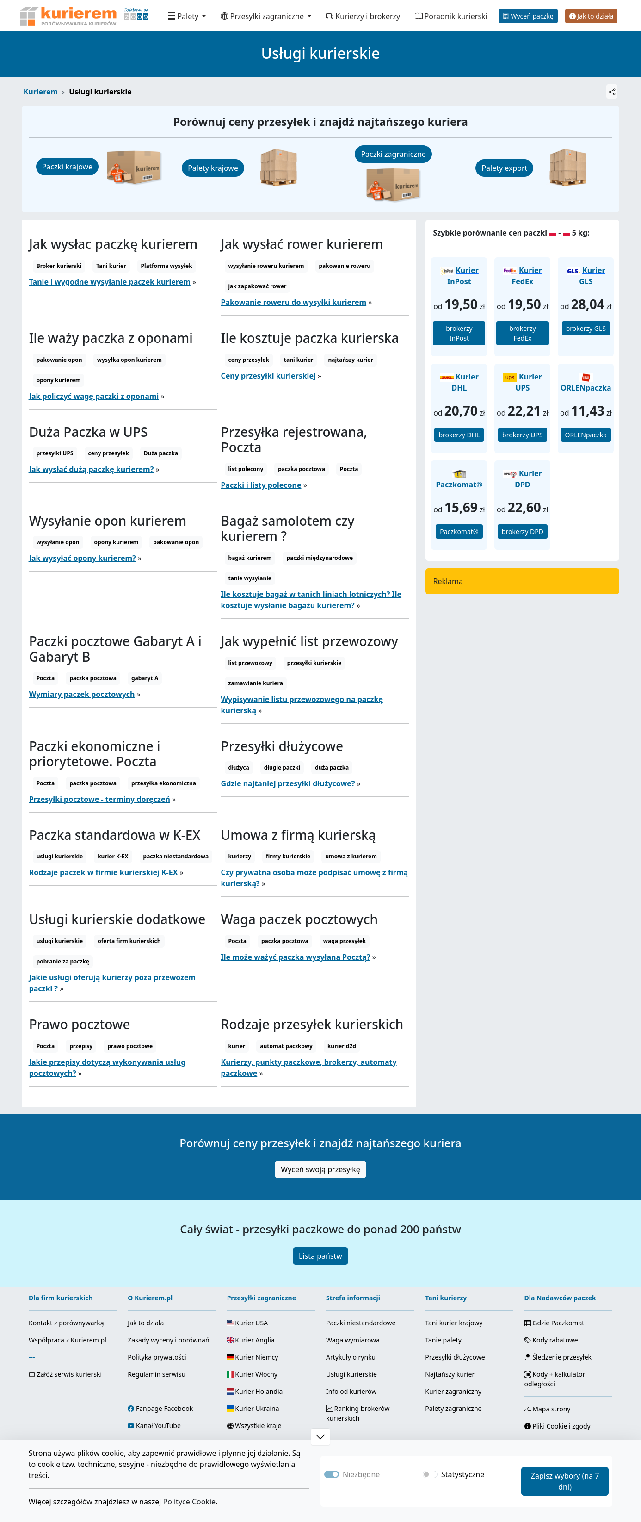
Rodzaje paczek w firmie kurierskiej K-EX (103, 872)
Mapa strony (547, 1408)
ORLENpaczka (586, 434)
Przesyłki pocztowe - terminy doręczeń (99, 799)
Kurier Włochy (252, 1374)
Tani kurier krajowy (453, 1322)
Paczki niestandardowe (360, 1322)
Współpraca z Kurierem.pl (67, 1340)
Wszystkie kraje (254, 1425)
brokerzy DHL (459, 434)
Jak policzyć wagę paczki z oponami (94, 396)
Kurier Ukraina (253, 1408)
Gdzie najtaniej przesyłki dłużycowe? (288, 783)
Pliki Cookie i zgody (557, 1426)
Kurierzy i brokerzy (363, 16)
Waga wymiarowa (353, 1340)
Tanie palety (443, 1340)
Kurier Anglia (251, 1340)
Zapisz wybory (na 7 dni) (565, 1481)
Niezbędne (361, 1474)
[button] (320, 1437)
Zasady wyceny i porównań (168, 1340)
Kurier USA (247, 1322)
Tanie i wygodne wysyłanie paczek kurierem (110, 282)
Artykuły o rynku (351, 1357)
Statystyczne (462, 1474)
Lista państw (320, 1256)
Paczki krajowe (67, 167)
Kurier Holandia (255, 1391)
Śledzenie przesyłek (558, 1357)
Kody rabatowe (551, 1340)
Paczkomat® (459, 531)
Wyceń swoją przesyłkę (320, 1169)
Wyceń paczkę (528, 16)
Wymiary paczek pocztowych (82, 694)
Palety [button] (184, 16)
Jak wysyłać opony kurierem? (82, 558)
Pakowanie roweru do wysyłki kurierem (294, 302)
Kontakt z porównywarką (66, 1322)
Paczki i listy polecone (261, 485)
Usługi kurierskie (351, 1374)
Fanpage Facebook (164, 1408)
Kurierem (41, 92)
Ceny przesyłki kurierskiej (268, 376)
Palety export (504, 168)
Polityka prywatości (157, 1357)
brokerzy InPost (459, 333)
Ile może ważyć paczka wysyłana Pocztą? (295, 957)
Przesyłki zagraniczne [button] (263, 16)
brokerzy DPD (522, 531)
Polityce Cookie (189, 1502)
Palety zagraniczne (453, 1408)
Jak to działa (591, 16)
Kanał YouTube (158, 1425)
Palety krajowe (213, 168)
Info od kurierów (351, 1391)
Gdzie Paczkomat (554, 1322)
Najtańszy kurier (450, 1374)
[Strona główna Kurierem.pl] (83, 15)
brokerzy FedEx (522, 333)
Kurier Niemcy (252, 1357)
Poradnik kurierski (451, 16)
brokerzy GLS (586, 328)
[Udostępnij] (611, 91)
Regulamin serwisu (156, 1374)
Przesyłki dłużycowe (455, 1357)
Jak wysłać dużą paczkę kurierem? (91, 469)
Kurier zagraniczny (453, 1391)
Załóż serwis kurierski (65, 1374)
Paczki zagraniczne (393, 154)
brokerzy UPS (522, 434)
